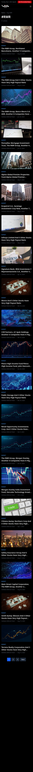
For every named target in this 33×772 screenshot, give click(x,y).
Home (3, 13)
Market (3, 45)
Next (23, 659)
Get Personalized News (25, 2)
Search (14, 2)
